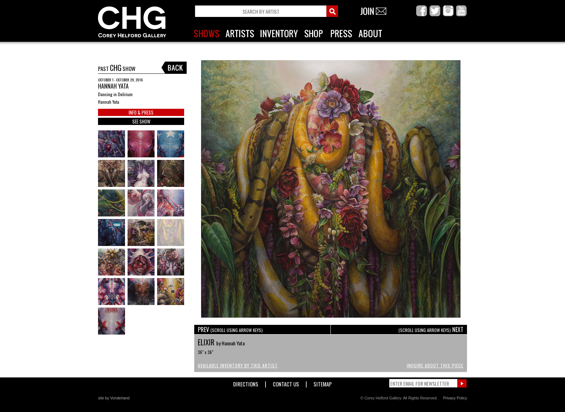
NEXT (431, 329)
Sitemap (322, 382)
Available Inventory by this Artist (238, 365)
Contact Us (286, 382)
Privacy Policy (455, 398)
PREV (230, 329)
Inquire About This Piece (435, 365)
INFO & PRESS (141, 112)
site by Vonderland (114, 398)
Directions (245, 382)
